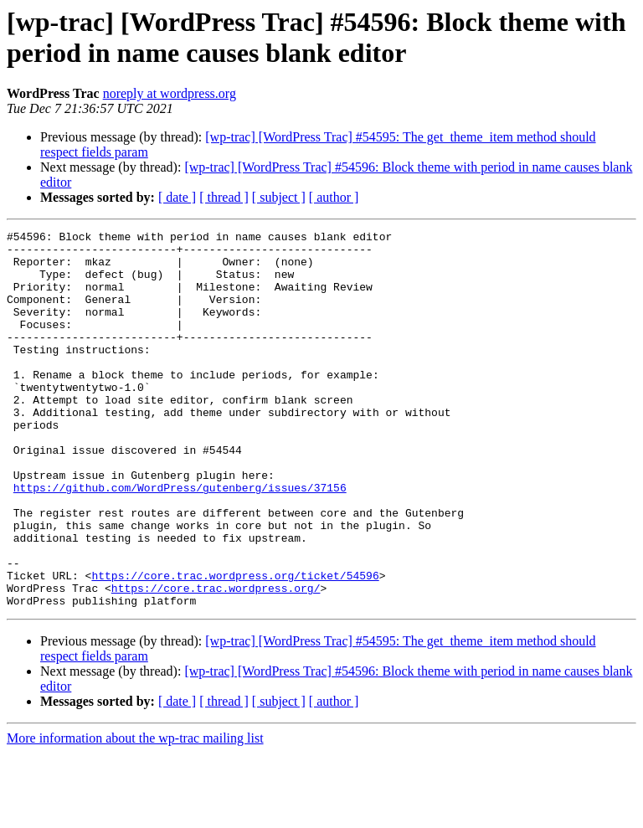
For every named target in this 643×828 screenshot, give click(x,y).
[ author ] (334, 197)
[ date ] (177, 197)
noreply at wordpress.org (169, 93)
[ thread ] (224, 197)
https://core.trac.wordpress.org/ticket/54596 (234, 645)
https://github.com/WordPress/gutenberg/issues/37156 (180, 540)
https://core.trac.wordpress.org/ (216, 660)
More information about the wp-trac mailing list (135, 813)
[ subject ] (279, 197)
